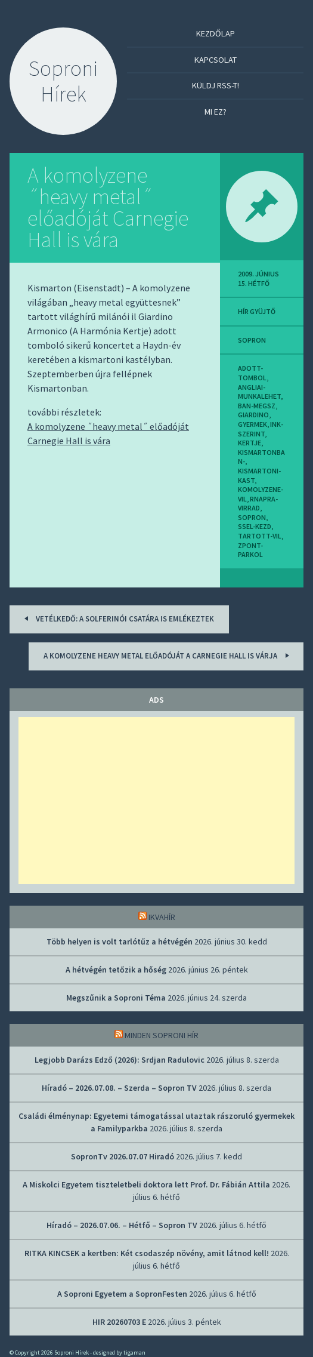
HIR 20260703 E (119, 1321)
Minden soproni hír (162, 1035)
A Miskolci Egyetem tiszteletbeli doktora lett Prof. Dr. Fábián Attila (146, 1184)
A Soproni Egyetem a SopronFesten (122, 1293)
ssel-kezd (254, 526)
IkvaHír (161, 917)
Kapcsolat (215, 59)
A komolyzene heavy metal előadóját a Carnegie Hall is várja (168, 655)
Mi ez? (215, 111)
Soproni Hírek (63, 81)
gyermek (252, 424)
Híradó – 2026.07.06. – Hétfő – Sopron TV (122, 1225)
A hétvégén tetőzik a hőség (116, 969)
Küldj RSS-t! (215, 85)
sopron (252, 340)
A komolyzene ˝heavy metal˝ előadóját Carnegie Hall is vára (107, 207)
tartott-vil (259, 535)
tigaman (134, 1352)
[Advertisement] (156, 800)
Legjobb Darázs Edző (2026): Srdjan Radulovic (119, 1059)
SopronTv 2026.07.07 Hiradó (122, 1156)
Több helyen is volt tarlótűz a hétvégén (120, 941)
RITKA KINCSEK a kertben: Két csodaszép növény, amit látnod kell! (146, 1253)
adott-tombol (252, 373)
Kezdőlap (215, 33)
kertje (249, 442)
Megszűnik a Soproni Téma (116, 997)
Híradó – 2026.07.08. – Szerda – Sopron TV (119, 1087)
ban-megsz (256, 405)
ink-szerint (260, 429)
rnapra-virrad (258, 503)
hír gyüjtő (256, 311)
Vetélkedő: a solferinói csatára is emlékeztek (117, 618)
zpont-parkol (250, 550)
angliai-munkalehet (259, 392)
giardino (253, 414)
